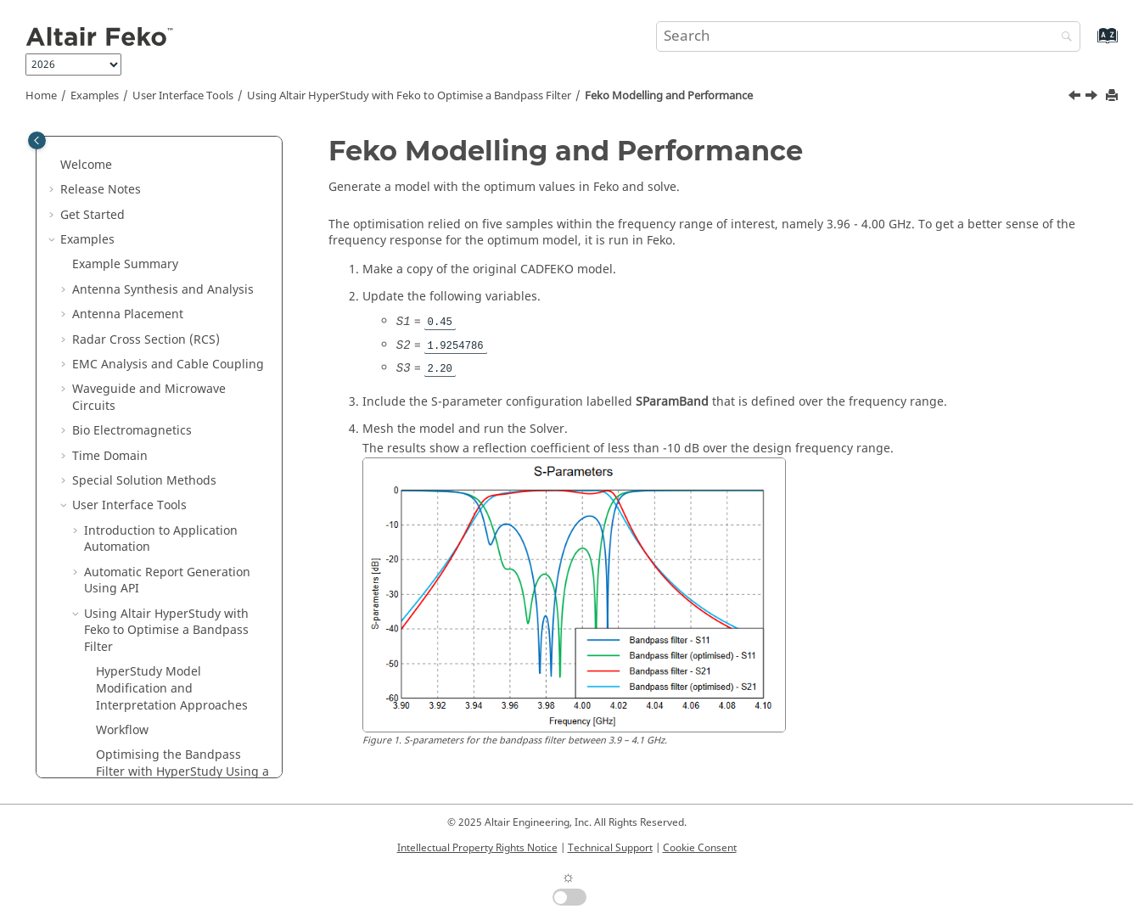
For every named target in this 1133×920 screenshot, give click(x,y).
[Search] (1062, 37)
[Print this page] (1113, 96)
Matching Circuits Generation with (168, 429)
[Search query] (868, 36)
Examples (94, 96)
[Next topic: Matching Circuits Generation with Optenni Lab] (1093, 97)
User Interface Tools (182, 96)
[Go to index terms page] (1089, 44)
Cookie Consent (700, 847)
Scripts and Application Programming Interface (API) (142, 712)
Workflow (122, 297)
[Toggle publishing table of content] (37, 140)
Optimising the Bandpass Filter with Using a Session (182, 337)
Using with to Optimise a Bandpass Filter (409, 96)
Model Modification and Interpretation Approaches (172, 254)
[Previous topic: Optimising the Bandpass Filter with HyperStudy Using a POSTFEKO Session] (1076, 97)
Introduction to (117, 463)
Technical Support (610, 847)
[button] (77, 139)
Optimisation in (118, 588)
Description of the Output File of (152, 646)
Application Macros (129, 679)
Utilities (96, 612)
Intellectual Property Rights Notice (477, 847)
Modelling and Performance (669, 96)
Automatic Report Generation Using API (167, 147)
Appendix (87, 746)
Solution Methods (124, 562)
